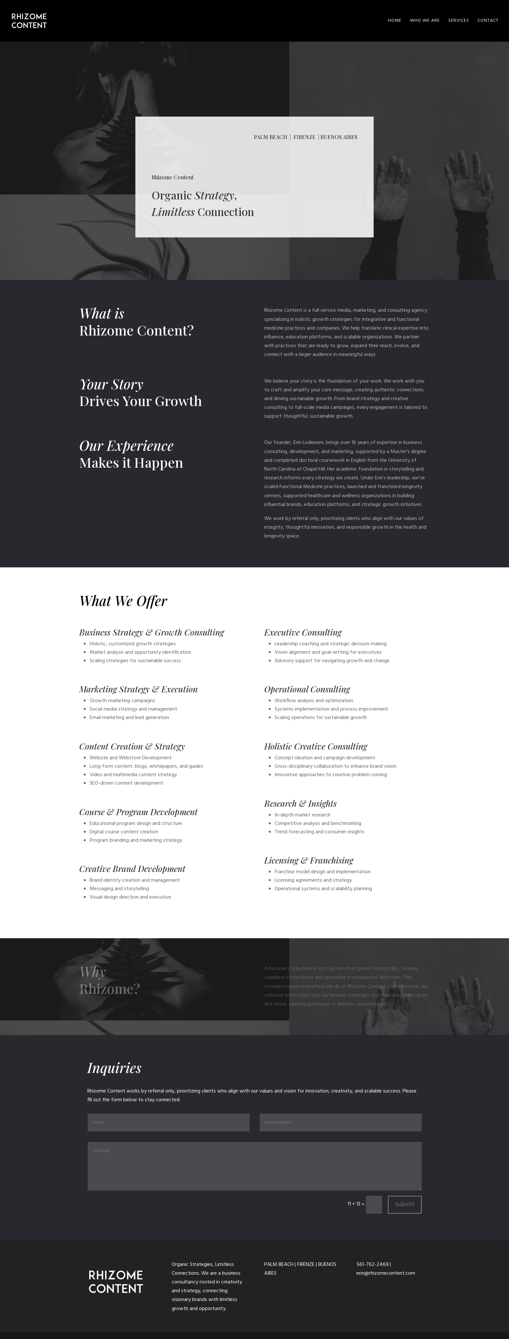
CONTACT (488, 21)
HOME (395, 21)
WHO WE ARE (425, 21)
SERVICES (458, 21)
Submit (405, 1204)
